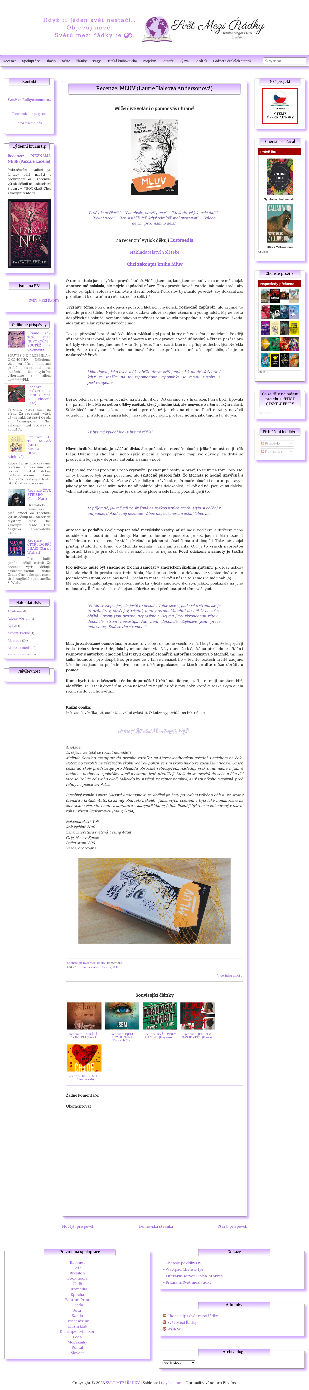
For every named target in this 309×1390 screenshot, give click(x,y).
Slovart (77, 1352)
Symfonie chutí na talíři (279, 199)
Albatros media (19, 655)
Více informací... (229, 975)
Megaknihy (77, 1342)
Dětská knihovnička (121, 61)
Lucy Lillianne (171, 1382)
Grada (77, 1304)
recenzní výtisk (101, 967)
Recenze (9, 61)
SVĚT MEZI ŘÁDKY (44, 300)
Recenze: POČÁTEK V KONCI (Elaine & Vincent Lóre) (39, 395)
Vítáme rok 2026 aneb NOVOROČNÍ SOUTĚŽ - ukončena (39, 341)
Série (66, 61)
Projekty (149, 61)
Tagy (96, 61)
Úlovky (51, 61)
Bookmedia (77, 1278)
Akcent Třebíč (19, 633)
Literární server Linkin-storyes (194, 1275)
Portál (77, 1347)
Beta (77, 1267)
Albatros (14, 640)
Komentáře (272, 451)
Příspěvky (270, 443)
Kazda (77, 1315)
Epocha (77, 1294)
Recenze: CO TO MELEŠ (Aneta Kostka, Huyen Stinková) (29, 447)
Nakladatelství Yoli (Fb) (154, 252)
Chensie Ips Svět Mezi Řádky (86, 962)
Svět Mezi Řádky (182, 1322)
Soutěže (168, 61)
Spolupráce (31, 61)
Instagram (38, 114)
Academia (15, 611)
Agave (12, 625)
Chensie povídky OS (183, 1262)
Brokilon (77, 1273)
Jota (77, 1310)
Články (81, 61)
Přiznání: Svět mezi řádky (188, 1282)
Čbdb (77, 1283)
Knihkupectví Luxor (77, 1331)
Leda (77, 1336)
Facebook (19, 114)
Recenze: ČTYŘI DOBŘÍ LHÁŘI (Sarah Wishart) (39, 546)
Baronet (77, 1262)
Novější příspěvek (78, 1226)
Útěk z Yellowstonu (280, 247)
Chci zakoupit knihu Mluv (154, 264)
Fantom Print (77, 1299)
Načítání (264, 413)
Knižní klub (77, 1326)
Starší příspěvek (232, 1226)
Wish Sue (175, 1329)
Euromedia (181, 240)
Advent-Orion (18, 618)
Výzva (184, 61)
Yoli (115, 967)
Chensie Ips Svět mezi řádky (192, 1316)
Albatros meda (19, 648)
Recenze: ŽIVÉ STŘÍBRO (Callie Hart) (39, 494)
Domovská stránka (156, 1226)
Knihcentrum (77, 1321)
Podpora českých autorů (232, 61)
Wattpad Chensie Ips (184, 1269)
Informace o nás (29, 123)
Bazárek (200, 61)
